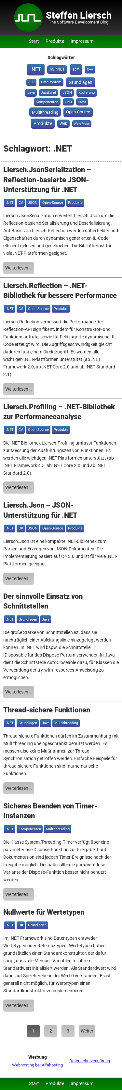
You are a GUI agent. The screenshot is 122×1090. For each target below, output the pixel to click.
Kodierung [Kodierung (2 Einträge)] (86, 92)
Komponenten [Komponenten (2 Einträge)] (47, 102)
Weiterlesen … (18, 268)
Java (45, 619)
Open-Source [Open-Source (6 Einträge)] (78, 111)
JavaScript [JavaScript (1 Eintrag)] (48, 92)
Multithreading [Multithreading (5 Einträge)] (45, 112)
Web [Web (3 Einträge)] (63, 123)
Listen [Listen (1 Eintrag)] (82, 102)
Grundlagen (28, 619)
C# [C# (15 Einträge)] (76, 70)
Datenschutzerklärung (89, 1060)
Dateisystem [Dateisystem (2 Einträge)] (51, 82)
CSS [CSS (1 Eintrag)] (31, 82)
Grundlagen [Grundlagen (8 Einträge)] (80, 82)
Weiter (87, 1031)
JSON (32, 203)
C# (21, 203)
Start (34, 41)
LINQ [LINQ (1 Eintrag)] (68, 102)
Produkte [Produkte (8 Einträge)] (43, 123)
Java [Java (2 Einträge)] (31, 92)
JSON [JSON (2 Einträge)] (67, 92)
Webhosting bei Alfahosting (37, 1065)
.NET (10, 203)
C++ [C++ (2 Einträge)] (90, 69)
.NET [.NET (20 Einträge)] (35, 69)
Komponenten (30, 829)
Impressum (82, 41)
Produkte (55, 41)
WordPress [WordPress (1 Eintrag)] (81, 123)
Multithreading (66, 723)
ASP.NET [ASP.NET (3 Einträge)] (57, 69)
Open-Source (52, 203)
